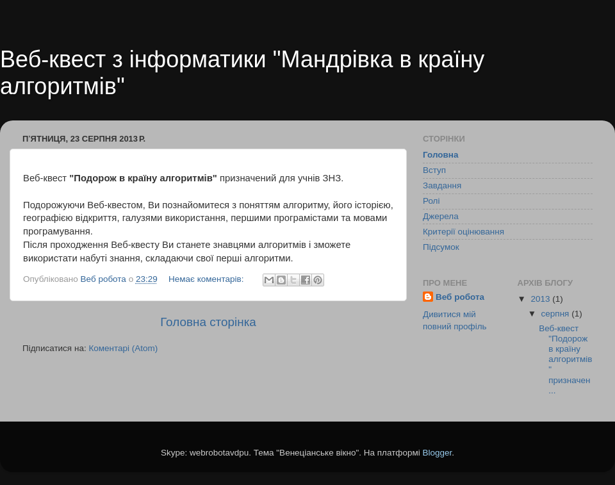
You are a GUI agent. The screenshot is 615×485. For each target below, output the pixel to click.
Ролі (431, 201)
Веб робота (460, 297)
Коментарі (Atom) (123, 348)
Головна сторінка (208, 322)
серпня (556, 313)
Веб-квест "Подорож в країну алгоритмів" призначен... (565, 359)
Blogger (437, 452)
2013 (541, 299)
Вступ (434, 170)
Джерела (441, 216)
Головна (441, 155)
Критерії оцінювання (463, 231)
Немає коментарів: (207, 279)
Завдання (442, 185)
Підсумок (441, 247)
